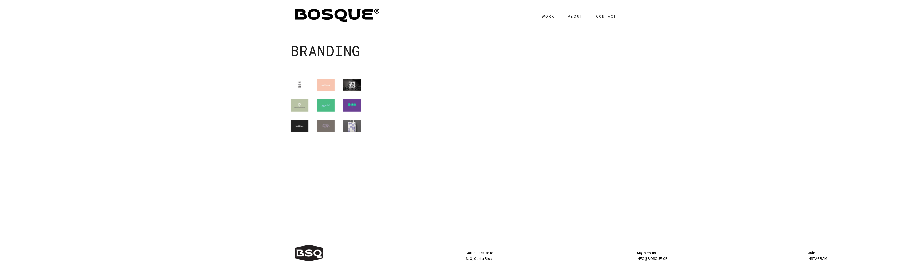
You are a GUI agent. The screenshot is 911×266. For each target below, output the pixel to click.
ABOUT (575, 17)
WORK (548, 17)
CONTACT (606, 17)
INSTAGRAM (817, 259)
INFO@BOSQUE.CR (652, 259)
